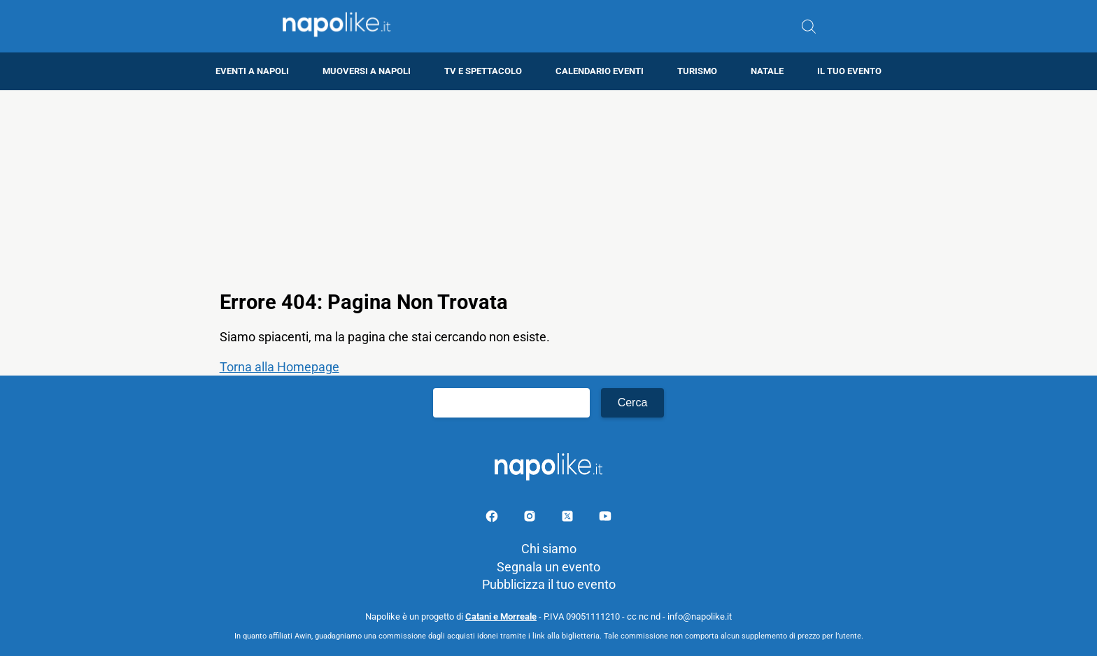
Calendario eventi (599, 71)
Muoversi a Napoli (367, 71)
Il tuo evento (849, 71)
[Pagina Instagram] (531, 518)
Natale (767, 71)
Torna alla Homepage (279, 366)
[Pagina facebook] (493, 518)
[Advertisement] (548, 188)
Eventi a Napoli (252, 71)
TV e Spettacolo (483, 71)
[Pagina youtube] (605, 518)
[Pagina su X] (569, 518)
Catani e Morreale (501, 616)
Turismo (697, 71)
